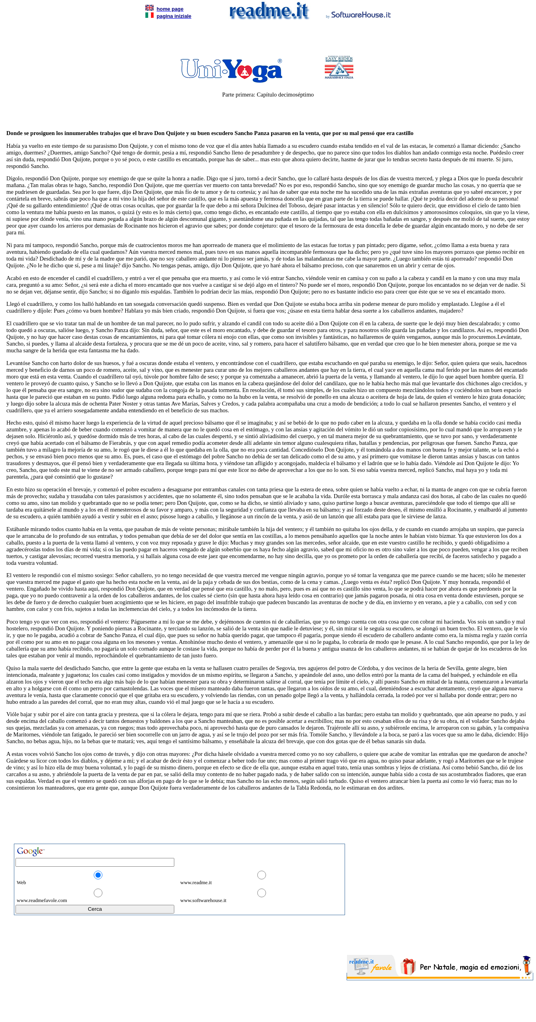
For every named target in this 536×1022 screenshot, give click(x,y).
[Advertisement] (266, 40)
